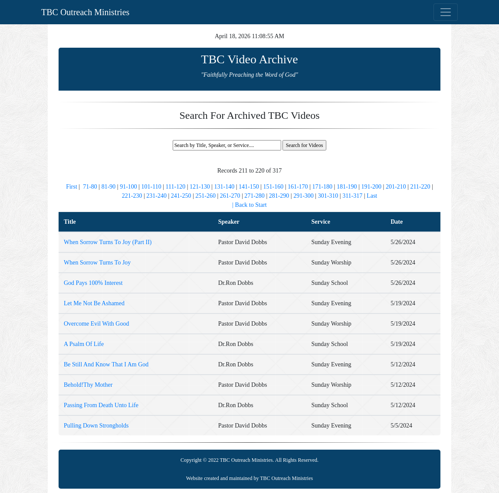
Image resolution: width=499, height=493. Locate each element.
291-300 (303, 196)
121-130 (200, 186)
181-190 (347, 186)
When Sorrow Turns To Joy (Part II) (108, 242)
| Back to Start (249, 205)
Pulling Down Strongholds (96, 425)
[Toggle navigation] (445, 12)
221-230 (132, 196)
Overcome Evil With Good (96, 323)
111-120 (176, 186)
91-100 (128, 186)
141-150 (249, 186)
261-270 (230, 196)
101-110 (151, 186)
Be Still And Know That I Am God (106, 364)
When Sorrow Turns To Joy (97, 262)
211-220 (420, 186)
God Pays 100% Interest (93, 283)
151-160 (273, 186)
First (72, 186)
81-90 (109, 186)
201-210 (396, 186)
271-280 (254, 196)
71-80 (90, 186)
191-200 (371, 186)
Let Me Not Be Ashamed (94, 303)
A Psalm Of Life (84, 344)
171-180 (322, 186)
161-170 (298, 186)
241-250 (181, 196)
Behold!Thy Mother (88, 385)
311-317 (352, 196)
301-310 (328, 196)
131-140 (224, 186)
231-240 (156, 196)
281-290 (279, 196)
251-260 (205, 196)
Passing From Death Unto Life (101, 405)
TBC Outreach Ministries (85, 12)
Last (372, 196)
